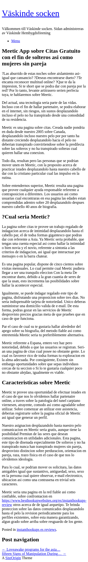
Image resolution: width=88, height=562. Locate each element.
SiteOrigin (13, 558)
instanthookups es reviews (36, 530)
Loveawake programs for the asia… (31, 549)
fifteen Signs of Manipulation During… (34, 554)
